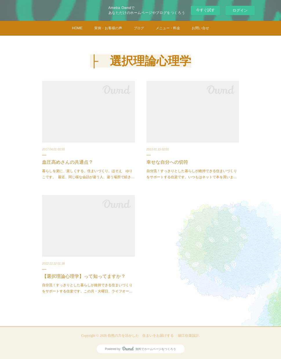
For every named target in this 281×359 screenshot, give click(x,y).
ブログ (139, 28)
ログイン (240, 10)
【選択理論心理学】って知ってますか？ (84, 276)
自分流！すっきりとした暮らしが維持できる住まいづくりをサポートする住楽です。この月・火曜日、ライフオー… (87, 288)
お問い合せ (200, 28)
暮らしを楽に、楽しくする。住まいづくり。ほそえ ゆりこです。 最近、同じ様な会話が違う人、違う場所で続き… (88, 174)
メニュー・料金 (168, 28)
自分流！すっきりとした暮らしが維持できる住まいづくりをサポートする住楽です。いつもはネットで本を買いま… (191, 174)
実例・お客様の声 (108, 28)
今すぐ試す (205, 10)
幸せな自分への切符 (167, 162)
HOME (77, 28)
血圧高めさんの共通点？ (67, 162)
